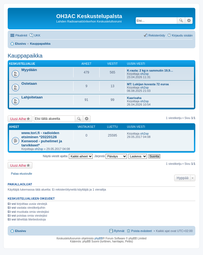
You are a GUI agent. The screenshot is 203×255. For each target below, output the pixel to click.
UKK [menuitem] (37, 35)
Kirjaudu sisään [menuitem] (182, 35)
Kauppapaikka (25, 56)
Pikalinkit (21, 35)
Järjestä (110, 156)
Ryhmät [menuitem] (119, 231)
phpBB (99, 238)
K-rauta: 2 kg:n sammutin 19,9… (150, 70)
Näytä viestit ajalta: (68, 156)
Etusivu (20, 231)
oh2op (144, 73)
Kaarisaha (134, 98)
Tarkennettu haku (189, 20)
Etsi (181, 20)
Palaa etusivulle (21, 173)
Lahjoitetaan (32, 97)
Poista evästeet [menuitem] (141, 231)
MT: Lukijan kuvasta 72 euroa (148, 84)
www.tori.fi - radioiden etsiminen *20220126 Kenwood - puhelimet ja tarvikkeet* (41, 139)
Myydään (29, 70)
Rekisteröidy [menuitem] (156, 35)
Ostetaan (29, 83)
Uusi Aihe (18, 118)
